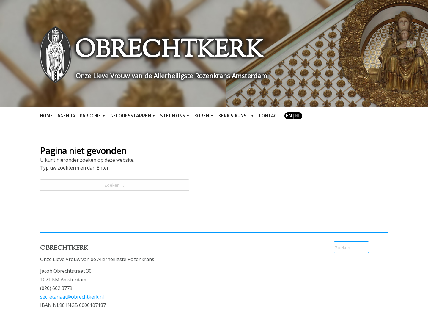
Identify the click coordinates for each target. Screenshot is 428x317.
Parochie (90, 116)
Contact (269, 116)
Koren (201, 116)
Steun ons (172, 116)
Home (46, 116)
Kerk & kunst (234, 116)
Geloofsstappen (130, 116)
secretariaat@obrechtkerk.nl (72, 297)
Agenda (66, 116)
